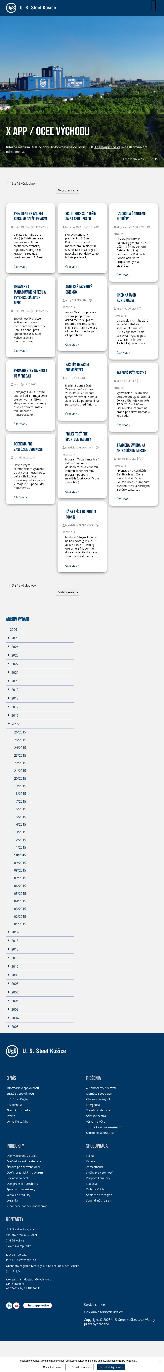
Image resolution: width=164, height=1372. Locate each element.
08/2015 (20, 870)
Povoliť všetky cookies (111, 1367)
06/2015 (20, 886)
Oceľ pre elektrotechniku (22, 1184)
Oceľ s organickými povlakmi (25, 1172)
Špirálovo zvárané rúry (21, 1189)
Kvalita (11, 1116)
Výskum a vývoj (96, 1121)
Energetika (93, 1105)
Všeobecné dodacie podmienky (27, 1206)
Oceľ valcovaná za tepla (22, 1156)
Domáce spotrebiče (99, 1093)
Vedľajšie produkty (18, 1195)
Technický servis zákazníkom (104, 1127)
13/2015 (20, 832)
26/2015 (20, 732)
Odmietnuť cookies (53, 1367)
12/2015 (20, 840)
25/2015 (20, 740)
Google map (43, 1279)
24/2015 (20, 747)
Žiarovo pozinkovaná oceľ (23, 1167)
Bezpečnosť (14, 1105)
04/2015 (20, 901)
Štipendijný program (99, 1200)
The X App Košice (37, 1305)
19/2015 (20, 786)
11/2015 (20, 847)
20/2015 (20, 778)
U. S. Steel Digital (17, 1099)
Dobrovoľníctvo (96, 1189)
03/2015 (20, 909)
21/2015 (20, 770)
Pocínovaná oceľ (17, 1178)
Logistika (12, 1200)
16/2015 (20, 809)
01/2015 (20, 924)
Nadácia (91, 1184)
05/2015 (20, 893)
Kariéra (90, 1161)
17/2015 (20, 801)
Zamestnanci (94, 1167)
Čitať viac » (20, 266)
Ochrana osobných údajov (103, 1312)
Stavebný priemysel (98, 1110)
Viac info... (131, 1360)
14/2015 (20, 824)
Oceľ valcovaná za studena (24, 1161)
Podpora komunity (98, 1178)
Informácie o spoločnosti (23, 1088)
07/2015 (20, 878)
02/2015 (20, 916)
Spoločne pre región (99, 1195)
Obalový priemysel (98, 1099)
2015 (154, 159)
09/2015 (20, 863)
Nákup (90, 1156)
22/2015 (20, 763)
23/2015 (20, 755)
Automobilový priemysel (101, 1088)
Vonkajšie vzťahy (17, 1121)
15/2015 (20, 817)
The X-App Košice (107, 147)
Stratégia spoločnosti (20, 1093)
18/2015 (20, 793)
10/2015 (20, 855)
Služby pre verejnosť (99, 1172)
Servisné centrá (96, 1116)
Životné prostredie (18, 1110)
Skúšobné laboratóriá (100, 1133)
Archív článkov (133, 159)
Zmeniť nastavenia (81, 1367)
